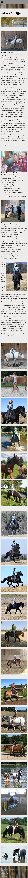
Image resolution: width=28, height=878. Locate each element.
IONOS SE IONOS (5, 876)
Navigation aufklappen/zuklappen (14, 2)
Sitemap (12, 869)
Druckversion (5, 869)
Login (26, 869)
